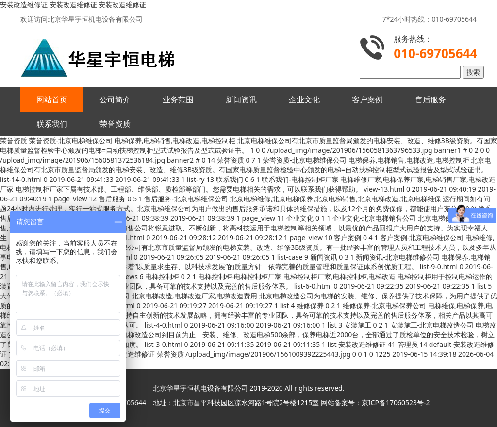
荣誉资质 (115, 123)
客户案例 (367, 99)
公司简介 (115, 99)
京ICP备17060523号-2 (396, 402)
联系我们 (51, 123)
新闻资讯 (241, 99)
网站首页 (51, 99)
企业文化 (304, 99)
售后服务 (430, 99)
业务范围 (178, 99)
